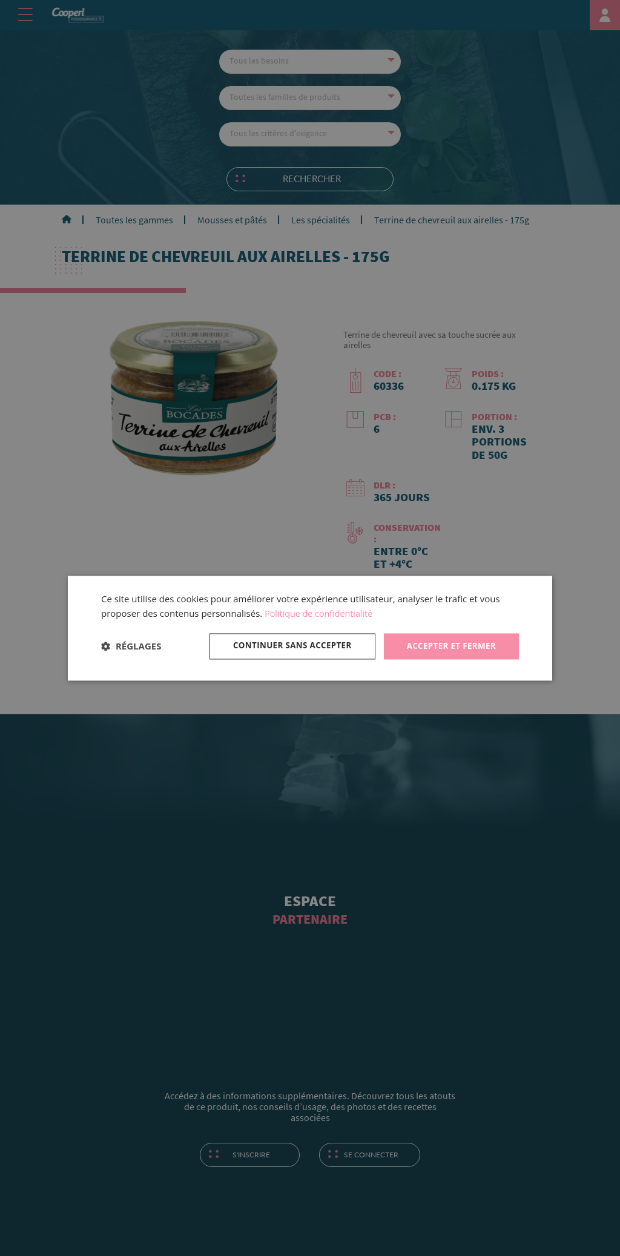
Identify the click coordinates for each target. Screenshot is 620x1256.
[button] (131, 646)
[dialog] (310, 628)
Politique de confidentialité (321, 613)
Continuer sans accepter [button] (285, 645)
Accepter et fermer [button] (449, 645)
